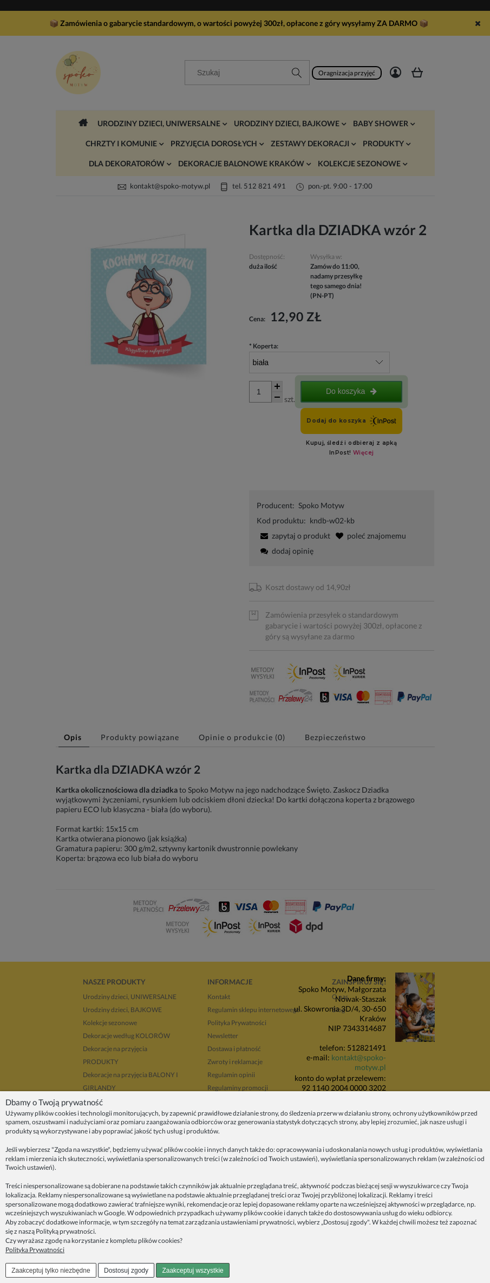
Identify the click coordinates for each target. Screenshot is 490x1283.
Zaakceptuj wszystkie (192, 1270)
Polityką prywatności (65, 1231)
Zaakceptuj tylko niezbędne (50, 1270)
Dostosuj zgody (126, 1270)
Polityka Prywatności (34, 1250)
